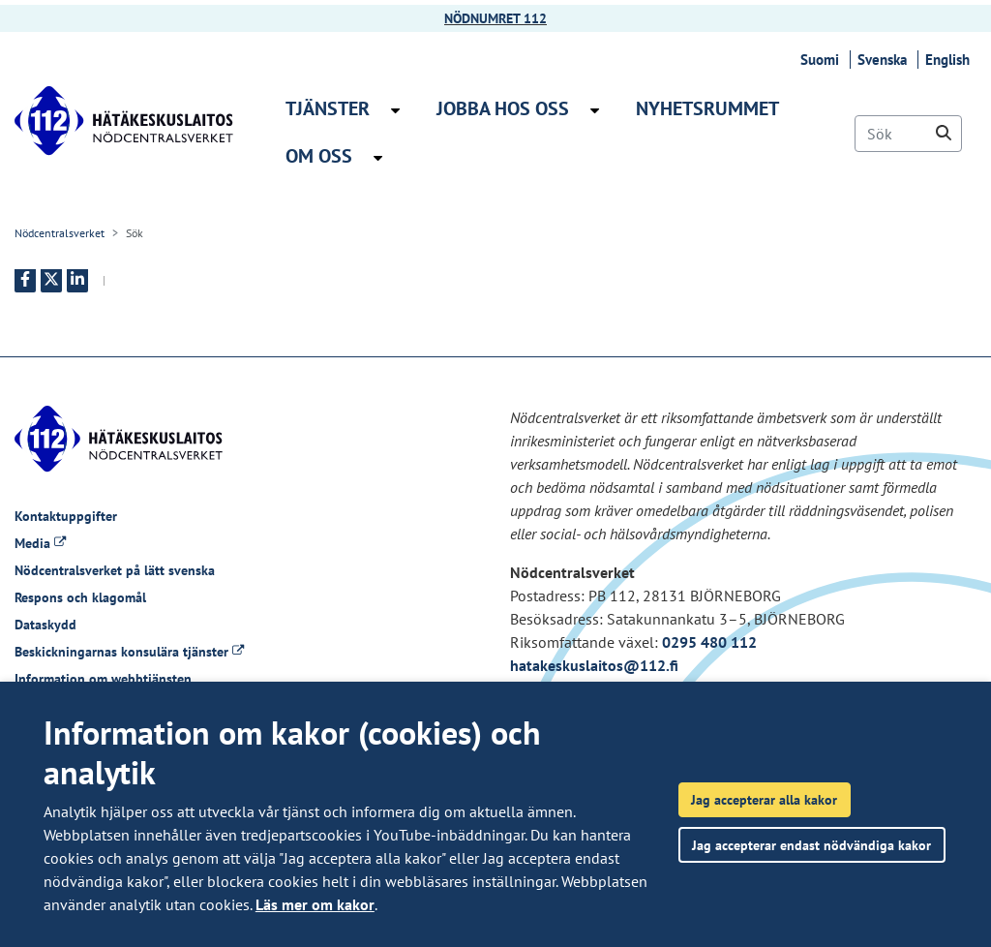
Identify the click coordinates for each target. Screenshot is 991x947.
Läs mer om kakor (315, 904)
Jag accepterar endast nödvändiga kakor (811, 845)
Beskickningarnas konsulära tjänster (129, 651)
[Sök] (908, 133)
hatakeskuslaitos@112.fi (594, 665)
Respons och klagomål (80, 597)
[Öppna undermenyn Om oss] (378, 158)
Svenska (885, 59)
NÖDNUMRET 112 (495, 18)
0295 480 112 (709, 642)
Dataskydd (45, 624)
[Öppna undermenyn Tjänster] (395, 110)
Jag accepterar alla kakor (764, 799)
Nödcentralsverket (60, 233)
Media (40, 543)
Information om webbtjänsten (103, 678)
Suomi (822, 59)
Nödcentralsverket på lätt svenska (115, 570)
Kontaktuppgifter (66, 516)
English (950, 59)
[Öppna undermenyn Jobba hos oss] (595, 110)
